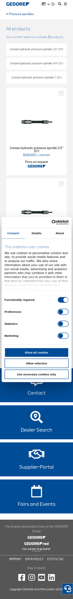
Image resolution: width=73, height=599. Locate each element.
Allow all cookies (36, 352)
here (33, 289)
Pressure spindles (21, 14)
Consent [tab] (13, 233)
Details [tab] (36, 233)
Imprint (15, 559)
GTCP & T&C (55, 559)
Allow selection (36, 363)
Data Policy (34, 559)
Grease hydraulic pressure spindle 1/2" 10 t (36, 49)
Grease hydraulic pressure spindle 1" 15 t (36, 77)
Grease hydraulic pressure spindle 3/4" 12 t (36, 63)
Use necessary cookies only (36, 374)
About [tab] (59, 233)
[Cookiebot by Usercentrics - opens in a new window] (52, 222)
